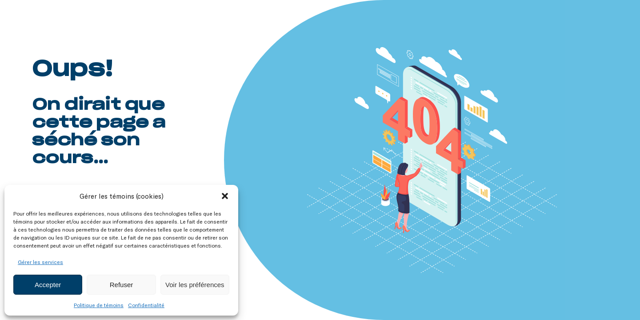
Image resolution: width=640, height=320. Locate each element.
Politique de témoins (99, 305)
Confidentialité (146, 305)
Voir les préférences (194, 284)
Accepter (48, 284)
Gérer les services (40, 262)
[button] (224, 196)
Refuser (121, 284)
